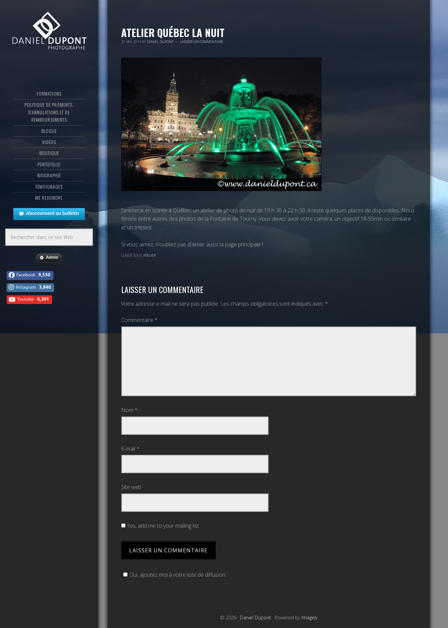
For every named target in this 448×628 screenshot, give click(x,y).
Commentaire (139, 320)
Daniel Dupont (49, 32)
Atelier (149, 255)
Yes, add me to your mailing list (160, 525)
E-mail (130, 448)
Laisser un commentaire (201, 41)
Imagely (309, 617)
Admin (49, 257)
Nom (129, 410)
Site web (131, 487)
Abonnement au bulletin (49, 214)
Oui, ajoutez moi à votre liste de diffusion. (173, 574)
